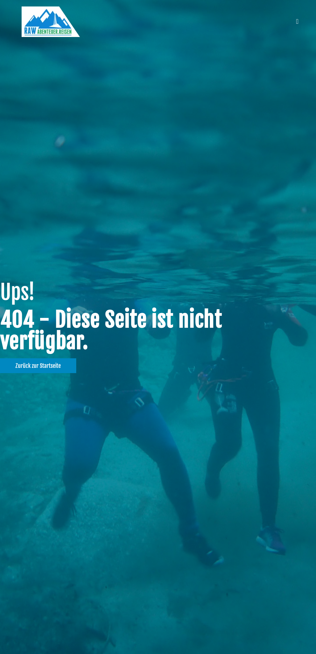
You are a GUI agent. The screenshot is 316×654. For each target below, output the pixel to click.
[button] (297, 22)
